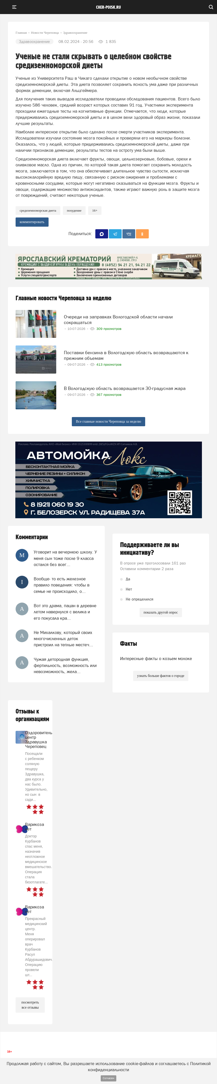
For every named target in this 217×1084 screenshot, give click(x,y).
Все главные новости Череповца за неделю (108, 421)
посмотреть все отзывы (30, 1004)
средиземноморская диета (38, 210)
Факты (128, 644)
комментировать (32, 222)
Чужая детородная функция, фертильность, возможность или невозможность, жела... (65, 665)
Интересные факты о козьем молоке (156, 658)
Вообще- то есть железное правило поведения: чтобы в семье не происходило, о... (61, 585)
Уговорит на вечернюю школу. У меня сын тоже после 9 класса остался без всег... (65, 558)
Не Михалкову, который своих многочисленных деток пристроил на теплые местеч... (63, 639)
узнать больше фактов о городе (160, 676)
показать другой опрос (161, 612)
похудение (74, 210)
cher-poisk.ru (108, 7)
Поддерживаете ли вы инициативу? (149, 549)
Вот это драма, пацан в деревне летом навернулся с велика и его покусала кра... (65, 612)
